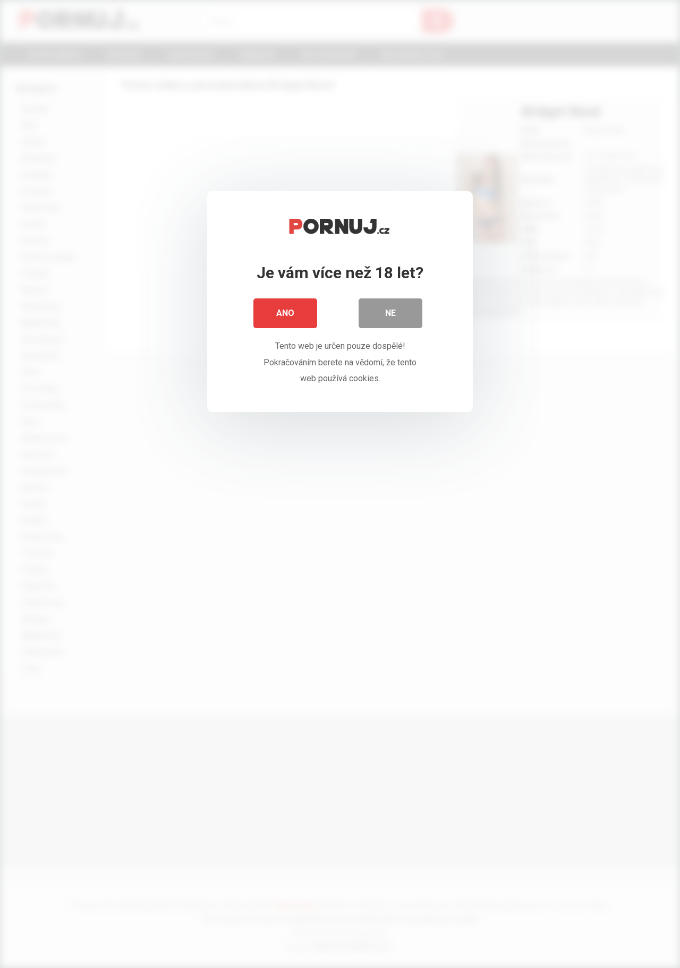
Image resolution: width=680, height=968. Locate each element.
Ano (285, 313)
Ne (390, 313)
